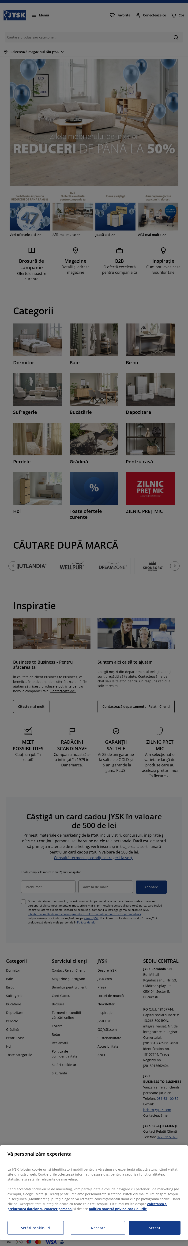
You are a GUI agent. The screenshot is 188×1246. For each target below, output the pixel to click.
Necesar (98, 1228)
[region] (94, 1192)
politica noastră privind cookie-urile (118, 1209)
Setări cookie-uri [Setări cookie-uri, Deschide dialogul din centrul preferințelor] (35, 1228)
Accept (154, 1228)
